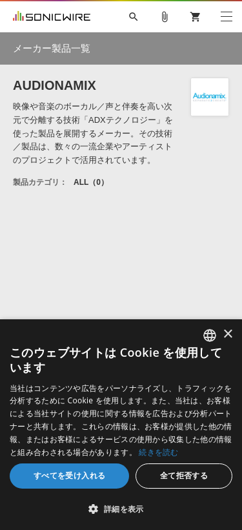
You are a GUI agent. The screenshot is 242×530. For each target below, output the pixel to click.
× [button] (227, 334)
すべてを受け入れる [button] (70, 475)
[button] (121, 508)
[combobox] (209, 335)
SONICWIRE (51, 16)
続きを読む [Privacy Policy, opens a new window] (159, 452)
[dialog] (121, 424)
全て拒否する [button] (184, 475)
